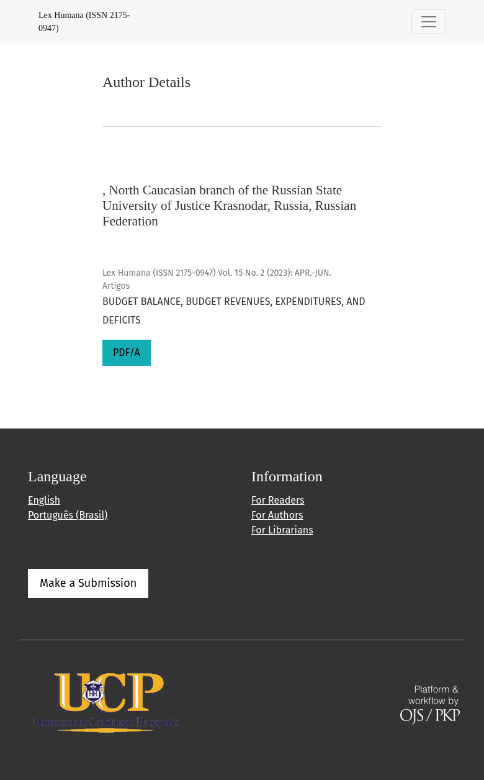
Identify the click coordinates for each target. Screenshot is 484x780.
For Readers (277, 500)
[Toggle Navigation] (428, 21)
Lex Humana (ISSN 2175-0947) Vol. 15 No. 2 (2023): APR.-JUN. (216, 273)
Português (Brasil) (67, 515)
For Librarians (282, 530)
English (44, 500)
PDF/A (126, 352)
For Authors (277, 515)
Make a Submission (88, 583)
